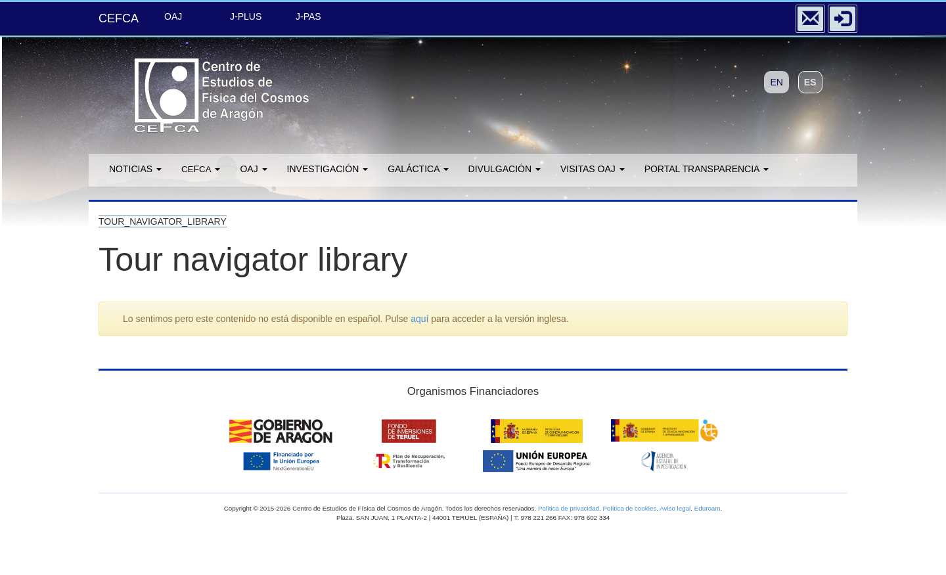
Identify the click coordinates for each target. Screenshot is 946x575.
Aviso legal (675, 508)
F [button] (200, 169)
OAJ (173, 16)
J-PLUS (245, 16)
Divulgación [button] (504, 169)
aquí (419, 318)
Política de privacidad (568, 508)
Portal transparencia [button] (706, 169)
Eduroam (707, 508)
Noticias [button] (135, 169)
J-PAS (308, 16)
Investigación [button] (328, 169)
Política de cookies (629, 508)
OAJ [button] (253, 169)
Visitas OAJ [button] (592, 169)
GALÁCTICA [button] (418, 169)
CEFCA (119, 18)
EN (776, 82)
